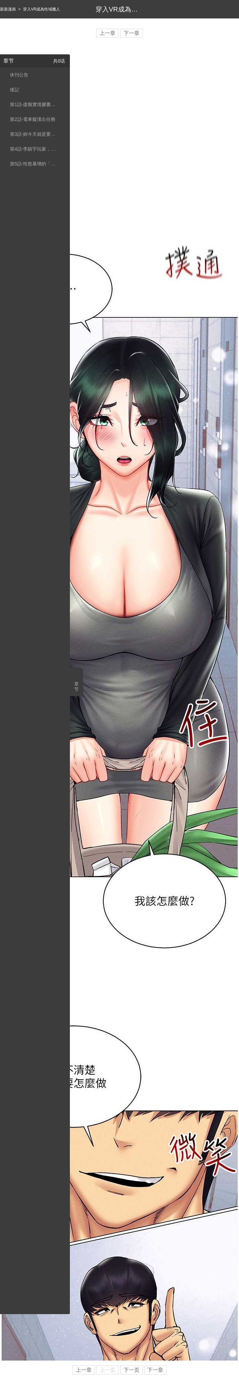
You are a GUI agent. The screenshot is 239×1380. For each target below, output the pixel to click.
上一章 (107, 33)
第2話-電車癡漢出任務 (32, 119)
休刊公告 (19, 74)
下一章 (131, 33)
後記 (14, 89)
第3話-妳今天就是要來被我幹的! (34, 134)
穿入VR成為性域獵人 (41, 9)
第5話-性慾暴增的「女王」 (34, 163)
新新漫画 (8, 9)
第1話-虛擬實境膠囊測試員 (34, 104)
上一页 (107, 1370)
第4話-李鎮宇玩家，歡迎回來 (34, 149)
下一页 (131, 1370)
